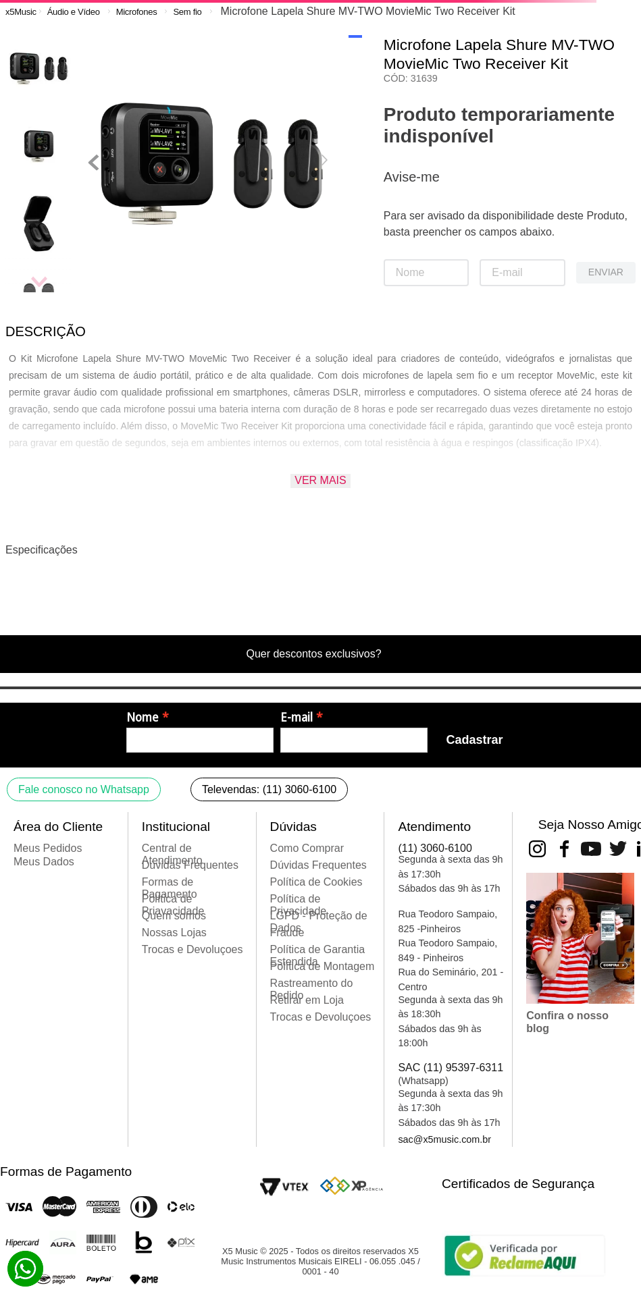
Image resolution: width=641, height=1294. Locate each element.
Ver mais (320, 480)
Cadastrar (474, 740)
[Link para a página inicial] (20, 12)
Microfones (136, 12)
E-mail (296, 717)
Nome (142, 717)
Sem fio (187, 12)
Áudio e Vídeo (73, 12)
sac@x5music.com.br (444, 1139)
